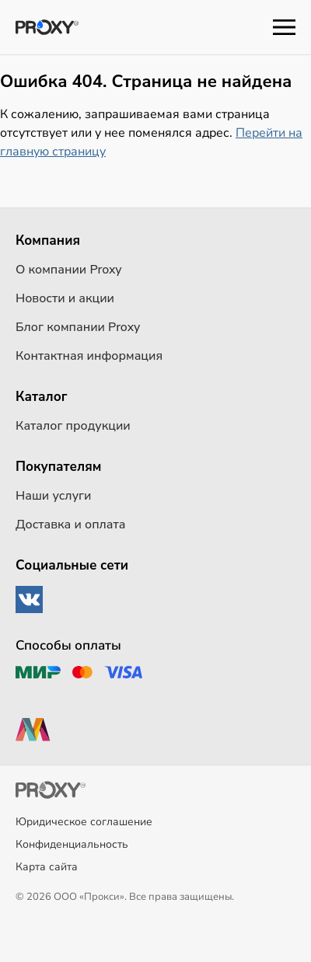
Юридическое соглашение (84, 821)
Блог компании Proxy (78, 327)
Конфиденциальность (72, 844)
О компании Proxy (69, 269)
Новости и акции (65, 298)
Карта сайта (47, 866)
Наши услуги (54, 495)
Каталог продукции (73, 425)
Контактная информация (89, 355)
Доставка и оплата (70, 524)
